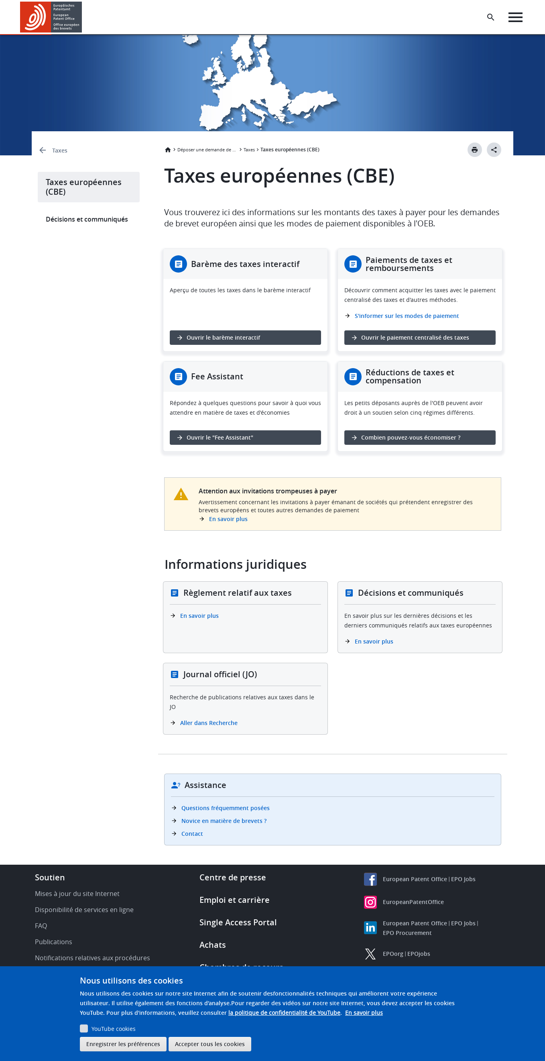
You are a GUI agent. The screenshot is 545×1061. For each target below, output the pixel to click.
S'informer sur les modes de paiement (407, 316)
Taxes (59, 150)
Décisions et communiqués (87, 219)
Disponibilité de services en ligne (84, 909)
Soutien (50, 877)
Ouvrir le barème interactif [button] (223, 337)
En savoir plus (228, 519)
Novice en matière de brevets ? (223, 821)
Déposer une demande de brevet (207, 150)
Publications (53, 941)
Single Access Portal (238, 922)
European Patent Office (415, 879)
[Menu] (515, 17)
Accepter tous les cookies (210, 1044)
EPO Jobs (463, 879)
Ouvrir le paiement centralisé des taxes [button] (415, 337)
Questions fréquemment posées (225, 808)
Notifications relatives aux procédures (92, 957)
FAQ (41, 925)
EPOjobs (418, 953)
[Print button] (475, 150)
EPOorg (393, 953)
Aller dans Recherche (209, 723)
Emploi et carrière (234, 899)
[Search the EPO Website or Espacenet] (491, 17)
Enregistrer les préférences (123, 1044)
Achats (212, 944)
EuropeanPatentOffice (413, 902)
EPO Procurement (407, 933)
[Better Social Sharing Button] (494, 150)
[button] (83, 17)
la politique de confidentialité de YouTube (284, 1012)
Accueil (167, 150)
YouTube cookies (114, 1028)
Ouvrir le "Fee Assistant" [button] (220, 437)
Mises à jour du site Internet (77, 893)
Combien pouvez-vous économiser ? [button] (410, 437)
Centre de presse (232, 877)
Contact (192, 833)
